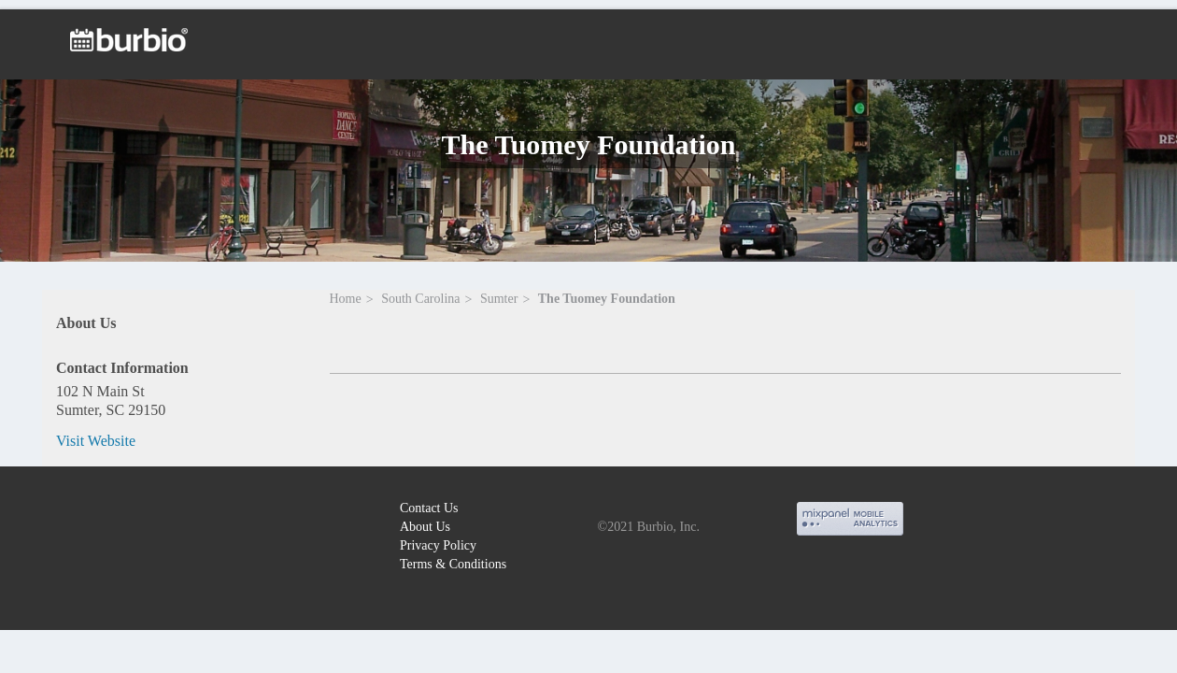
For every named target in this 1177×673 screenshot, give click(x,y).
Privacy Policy (438, 545)
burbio (76, 510)
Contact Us (429, 508)
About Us (425, 527)
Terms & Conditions (453, 564)
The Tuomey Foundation (606, 299)
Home (346, 299)
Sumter (499, 299)
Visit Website (95, 441)
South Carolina (420, 299)
